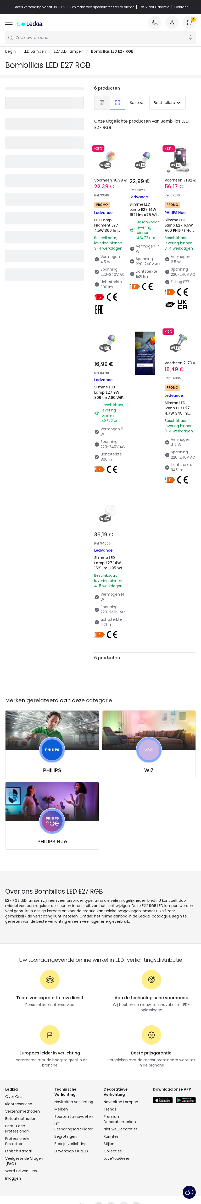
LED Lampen (35, 51)
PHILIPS (52, 770)
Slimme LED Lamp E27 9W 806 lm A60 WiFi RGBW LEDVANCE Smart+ (109, 400)
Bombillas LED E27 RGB (112, 51)
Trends (110, 1109)
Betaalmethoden (20, 1118)
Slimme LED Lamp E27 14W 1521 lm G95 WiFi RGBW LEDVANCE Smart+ (109, 570)
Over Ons (14, 1096)
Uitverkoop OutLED (71, 1151)
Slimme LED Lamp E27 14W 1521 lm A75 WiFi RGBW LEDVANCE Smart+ (144, 217)
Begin (10, 51)
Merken (61, 1109)
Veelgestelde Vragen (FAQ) (24, 1161)
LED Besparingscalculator (73, 1126)
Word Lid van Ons (21, 1171)
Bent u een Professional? (17, 1128)
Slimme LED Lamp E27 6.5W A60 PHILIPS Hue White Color (179, 227)
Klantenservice (18, 1104)
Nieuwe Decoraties (121, 1129)
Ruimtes (111, 1136)
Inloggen (13, 1178)
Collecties (113, 1151)
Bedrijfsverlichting (70, 1143)
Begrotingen (65, 1136)
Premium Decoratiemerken (120, 1119)
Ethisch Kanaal (18, 1151)
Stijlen (109, 1143)
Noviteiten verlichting (73, 1101)
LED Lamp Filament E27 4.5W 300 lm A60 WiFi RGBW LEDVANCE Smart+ (108, 233)
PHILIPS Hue (52, 841)
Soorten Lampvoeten (73, 1116)
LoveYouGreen (117, 1158)
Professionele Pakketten (17, 1141)
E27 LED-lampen (68, 51)
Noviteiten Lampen (121, 1101)
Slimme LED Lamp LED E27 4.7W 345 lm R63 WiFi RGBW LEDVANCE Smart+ (178, 416)
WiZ (149, 770)
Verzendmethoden (22, 1111)
